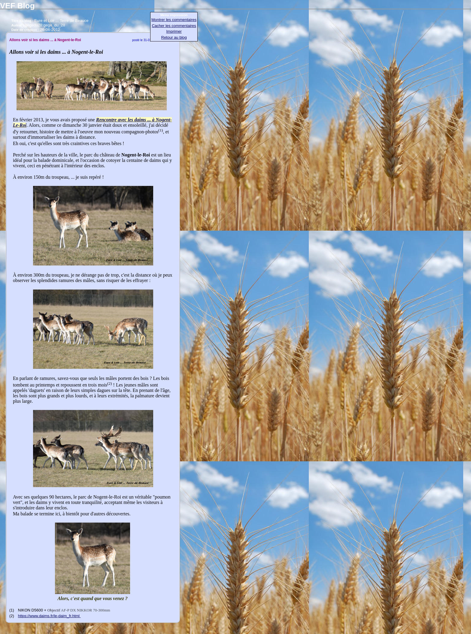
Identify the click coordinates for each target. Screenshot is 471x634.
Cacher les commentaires (174, 25)
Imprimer (174, 31)
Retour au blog (174, 37)
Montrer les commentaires (173, 19)
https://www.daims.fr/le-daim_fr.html (49, 616)
